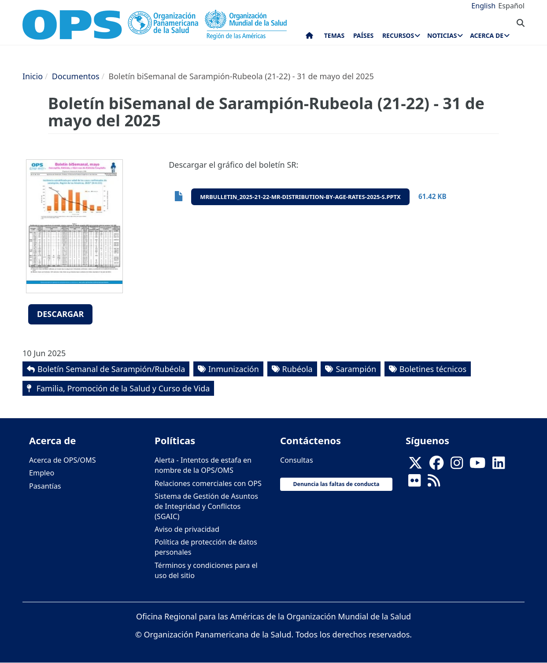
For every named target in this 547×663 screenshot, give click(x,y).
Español (511, 6)
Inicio (32, 76)
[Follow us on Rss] (434, 483)
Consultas (296, 460)
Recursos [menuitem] (398, 35)
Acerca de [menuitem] (486, 35)
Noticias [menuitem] (442, 35)
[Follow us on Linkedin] (498, 465)
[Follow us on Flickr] (414, 483)
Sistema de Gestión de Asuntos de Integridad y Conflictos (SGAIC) (206, 506)
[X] (415, 465)
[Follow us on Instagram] (457, 465)
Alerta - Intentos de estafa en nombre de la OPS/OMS (203, 465)
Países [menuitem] (363, 35)
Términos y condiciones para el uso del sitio (206, 570)
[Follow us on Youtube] (477, 465)
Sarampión (356, 369)
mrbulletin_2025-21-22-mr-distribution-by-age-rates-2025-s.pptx (300, 197)
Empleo (41, 473)
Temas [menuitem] (334, 35)
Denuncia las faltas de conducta (336, 484)
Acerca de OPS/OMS (62, 460)
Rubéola (297, 369)
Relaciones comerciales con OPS (208, 483)
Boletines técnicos (432, 369)
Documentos (76, 76)
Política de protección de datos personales (206, 547)
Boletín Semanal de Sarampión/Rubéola (111, 369)
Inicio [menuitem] (309, 37)
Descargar (60, 314)
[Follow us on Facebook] (436, 465)
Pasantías (45, 486)
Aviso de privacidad (187, 529)
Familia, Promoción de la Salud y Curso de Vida (122, 388)
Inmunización (233, 369)
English (483, 6)
